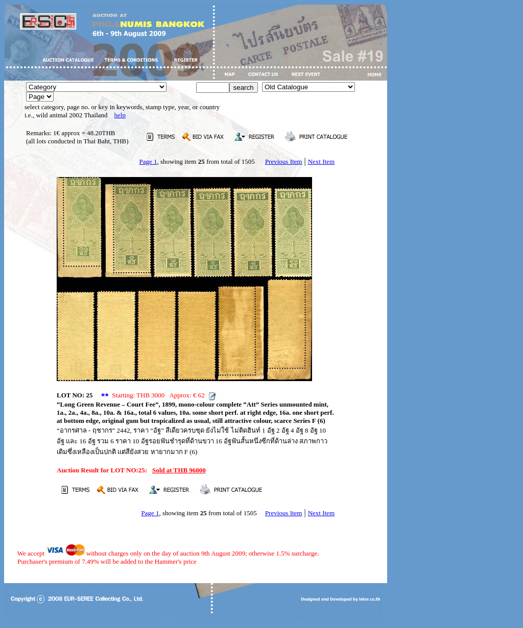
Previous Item (283, 161)
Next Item (321, 161)
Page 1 (148, 161)
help (120, 115)
